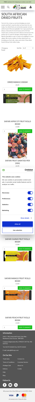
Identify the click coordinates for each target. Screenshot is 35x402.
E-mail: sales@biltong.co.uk (10, 350)
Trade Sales (6, 359)
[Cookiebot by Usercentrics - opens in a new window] (25, 170)
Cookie (20, 369)
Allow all (17, 224)
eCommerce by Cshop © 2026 (17, 399)
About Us (20, 365)
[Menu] (2, 7)
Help (4, 372)
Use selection (17, 230)
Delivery (5, 369)
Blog (4, 375)
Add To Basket (25, 89)
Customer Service (23, 362)
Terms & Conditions (8, 362)
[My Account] (30, 7)
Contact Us (21, 359)
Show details (25, 218)
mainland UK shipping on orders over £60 (17, 2)
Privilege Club (7, 365)
